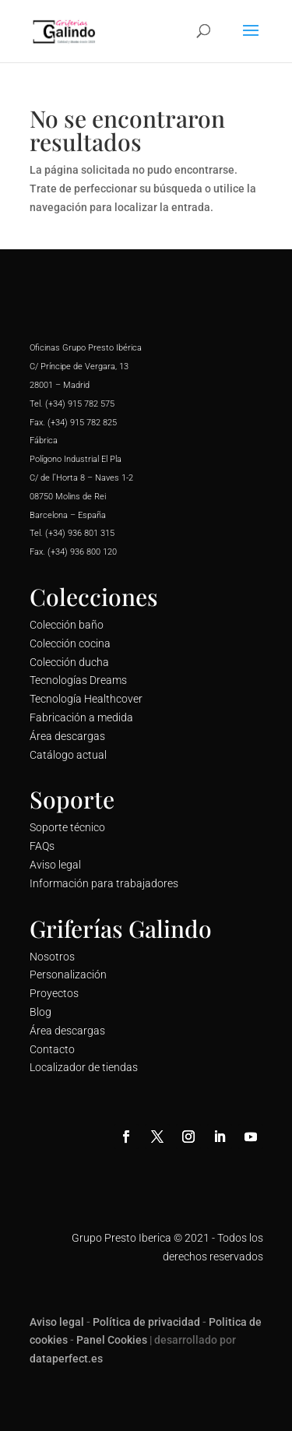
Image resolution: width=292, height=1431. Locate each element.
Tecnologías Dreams (78, 680)
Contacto (52, 1049)
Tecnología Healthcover (86, 699)
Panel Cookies (111, 1340)
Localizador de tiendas (84, 1067)
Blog (40, 1012)
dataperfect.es (66, 1358)
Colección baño (67, 625)
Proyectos (54, 993)
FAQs (42, 846)
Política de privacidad (146, 1322)
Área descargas (67, 736)
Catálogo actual (68, 755)
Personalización (68, 974)
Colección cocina (70, 643)
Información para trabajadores (104, 883)
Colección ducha (69, 662)
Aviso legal (55, 864)
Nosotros (52, 956)
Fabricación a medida (81, 717)
